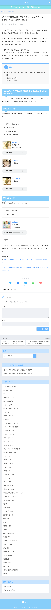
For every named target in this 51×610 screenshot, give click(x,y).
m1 (4, 394)
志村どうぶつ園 (8, 519)
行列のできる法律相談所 (11, 575)
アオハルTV (7, 413)
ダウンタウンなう (9, 447)
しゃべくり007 (8, 405)
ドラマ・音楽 (7, 462)
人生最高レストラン (9, 500)
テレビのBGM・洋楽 (10, 454)
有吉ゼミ (6, 534)
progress (15, 160)
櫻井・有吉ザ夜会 (9, 537)
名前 (3, 321)
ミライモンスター (9, 477)
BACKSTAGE (7, 390)
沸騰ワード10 (7, 549)
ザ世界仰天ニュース (9, 432)
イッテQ (6, 421)
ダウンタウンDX (8, 443)
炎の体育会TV (7, 560)
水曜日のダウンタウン (10, 545)
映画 (4, 526)
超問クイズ (7, 579)
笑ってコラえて (8, 571)
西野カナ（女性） (12, 80)
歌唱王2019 (7, 541)
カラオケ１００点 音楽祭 (11, 428)
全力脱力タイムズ (9, 504)
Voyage (14, 142)
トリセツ (15, 222)
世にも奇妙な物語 (9, 492)
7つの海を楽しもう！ (10, 387)
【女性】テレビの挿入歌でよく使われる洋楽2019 (19, 370)
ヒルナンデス (7, 470)
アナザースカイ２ (9, 417)
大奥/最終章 (7, 511)
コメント (5, 307)
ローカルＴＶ (7, 485)
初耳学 (5, 507)
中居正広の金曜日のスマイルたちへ (14, 496)
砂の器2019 (7, 568)
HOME (26, 608)
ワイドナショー (8, 488)
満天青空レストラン (9, 556)
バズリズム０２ (8, 466)
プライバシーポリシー (10, 596)
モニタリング (7, 481)
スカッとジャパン (9, 439)
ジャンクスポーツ (9, 436)
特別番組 (6, 564)
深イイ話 (13, 290)
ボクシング (7, 473)
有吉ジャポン (7, 530)
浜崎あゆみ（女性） (13, 78)
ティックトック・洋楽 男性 (12, 451)
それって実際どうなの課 (11, 409)
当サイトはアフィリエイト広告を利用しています (25, 7)
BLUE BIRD (16, 178)
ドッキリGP (7, 458)
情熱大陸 (6, 522)
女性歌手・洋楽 (8, 515)
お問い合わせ (7, 592)
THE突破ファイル (9, 398)
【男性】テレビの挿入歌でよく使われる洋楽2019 (19, 374)
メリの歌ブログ (25, 2)
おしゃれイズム (8, 402)
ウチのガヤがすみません (11, 424)
